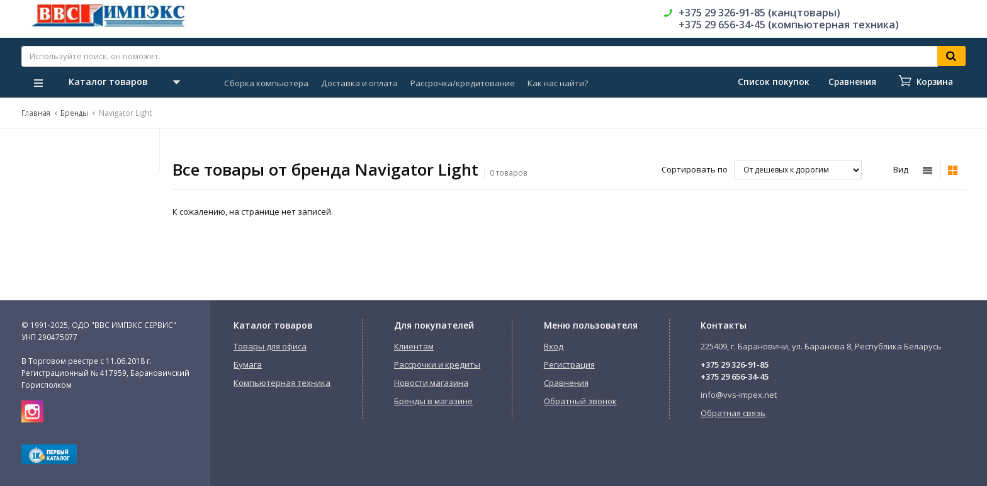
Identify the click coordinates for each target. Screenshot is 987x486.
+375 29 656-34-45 (735, 376)
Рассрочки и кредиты (437, 364)
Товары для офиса (270, 346)
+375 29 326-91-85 (735, 364)
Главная (35, 113)
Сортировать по (695, 169)
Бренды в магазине (433, 401)
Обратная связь (733, 413)
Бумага (248, 364)
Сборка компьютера (266, 83)
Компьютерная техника (282, 382)
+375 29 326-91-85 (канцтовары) (759, 13)
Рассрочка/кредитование (462, 83)
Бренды (74, 113)
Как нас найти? (557, 83)
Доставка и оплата (359, 83)
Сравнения (566, 382)
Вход (553, 346)
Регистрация (569, 364)
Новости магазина (431, 382)
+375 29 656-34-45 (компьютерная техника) (789, 24)
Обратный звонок (580, 401)
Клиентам (414, 346)
